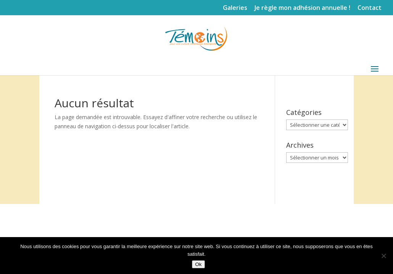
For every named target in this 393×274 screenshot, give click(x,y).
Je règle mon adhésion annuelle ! (302, 8)
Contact (370, 8)
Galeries (235, 8)
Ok (198, 264)
